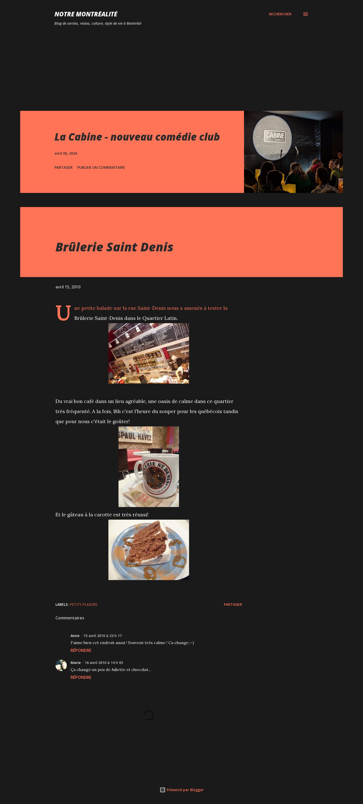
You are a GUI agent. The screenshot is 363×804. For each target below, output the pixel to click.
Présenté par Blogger (182, 789)
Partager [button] (63, 167)
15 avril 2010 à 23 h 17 (102, 635)
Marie (76, 662)
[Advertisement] (156, 65)
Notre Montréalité (85, 14)
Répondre (81, 650)
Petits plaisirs (83, 604)
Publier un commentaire (101, 167)
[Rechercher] (280, 14)
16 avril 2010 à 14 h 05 (104, 662)
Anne (75, 635)
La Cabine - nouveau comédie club (137, 137)
